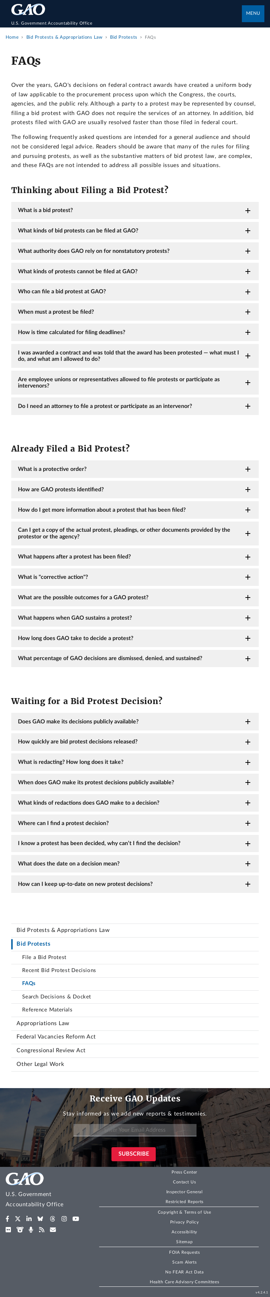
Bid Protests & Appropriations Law (63, 930)
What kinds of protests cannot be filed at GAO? (77, 271)
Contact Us (184, 1182)
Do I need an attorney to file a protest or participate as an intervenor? (105, 406)
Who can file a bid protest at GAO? (62, 291)
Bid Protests (33, 944)
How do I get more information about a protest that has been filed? (102, 510)
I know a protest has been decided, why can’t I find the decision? (99, 843)
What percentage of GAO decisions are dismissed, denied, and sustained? (110, 658)
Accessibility (184, 1232)
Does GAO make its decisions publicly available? (78, 721)
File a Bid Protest (44, 957)
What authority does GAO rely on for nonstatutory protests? (93, 251)
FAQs (29, 983)
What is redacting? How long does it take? (70, 762)
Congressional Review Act (51, 1050)
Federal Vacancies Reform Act (56, 1037)
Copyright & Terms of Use (184, 1212)
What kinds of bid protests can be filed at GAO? (78, 231)
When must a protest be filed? (56, 312)
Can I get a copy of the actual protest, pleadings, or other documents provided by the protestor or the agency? (124, 533)
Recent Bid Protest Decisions (59, 970)
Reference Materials (47, 1009)
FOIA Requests (184, 1252)
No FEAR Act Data (184, 1272)
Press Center (184, 1172)
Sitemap (184, 1242)
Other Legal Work (40, 1064)
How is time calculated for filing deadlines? (71, 332)
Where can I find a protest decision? (63, 823)
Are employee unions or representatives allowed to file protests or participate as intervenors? (119, 383)
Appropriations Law (43, 1023)
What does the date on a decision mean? (69, 864)
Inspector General (184, 1192)
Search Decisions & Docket (56, 996)
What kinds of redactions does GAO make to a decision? (88, 803)
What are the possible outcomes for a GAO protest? (83, 597)
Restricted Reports (185, 1202)
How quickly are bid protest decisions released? (77, 742)
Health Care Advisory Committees (184, 1282)
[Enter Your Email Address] (135, 1130)
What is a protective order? (52, 469)
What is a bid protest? (45, 210)
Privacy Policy (184, 1222)
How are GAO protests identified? (61, 489)
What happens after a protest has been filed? (74, 557)
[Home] (126, 23)
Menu (253, 13)
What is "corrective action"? (53, 577)
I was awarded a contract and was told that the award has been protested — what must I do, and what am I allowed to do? (128, 356)
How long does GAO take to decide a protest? (75, 638)
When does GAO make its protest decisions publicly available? (96, 782)
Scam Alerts (184, 1262)
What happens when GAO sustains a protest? (75, 618)
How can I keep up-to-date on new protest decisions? (85, 884)
